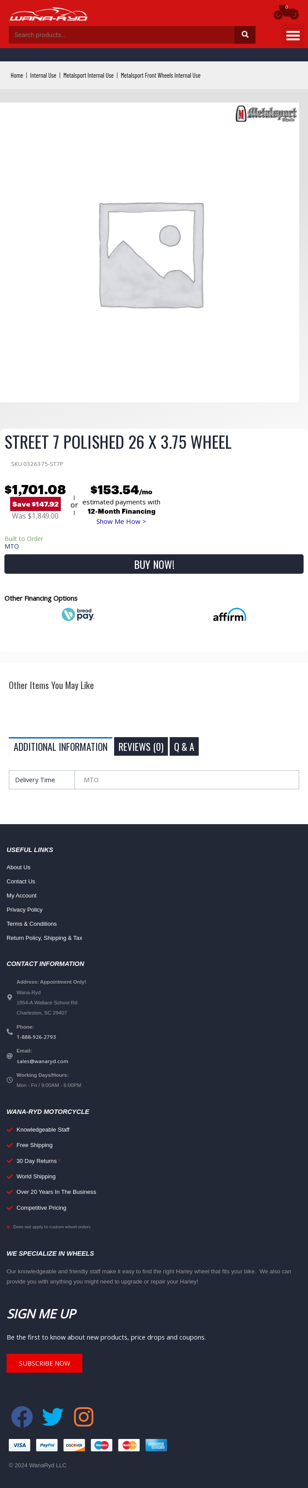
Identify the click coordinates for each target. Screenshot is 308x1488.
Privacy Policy (25, 909)
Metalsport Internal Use (88, 75)
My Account (22, 895)
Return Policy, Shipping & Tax (44, 938)
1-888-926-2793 (36, 1037)
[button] (293, 35)
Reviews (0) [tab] (141, 746)
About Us (18, 867)
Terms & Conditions (32, 923)
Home (17, 75)
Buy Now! (154, 564)
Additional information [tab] (61, 746)
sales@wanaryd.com (42, 1061)
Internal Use (43, 75)
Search (245, 35)
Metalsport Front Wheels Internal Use (160, 75)
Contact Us (21, 881)
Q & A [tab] (184, 746)
